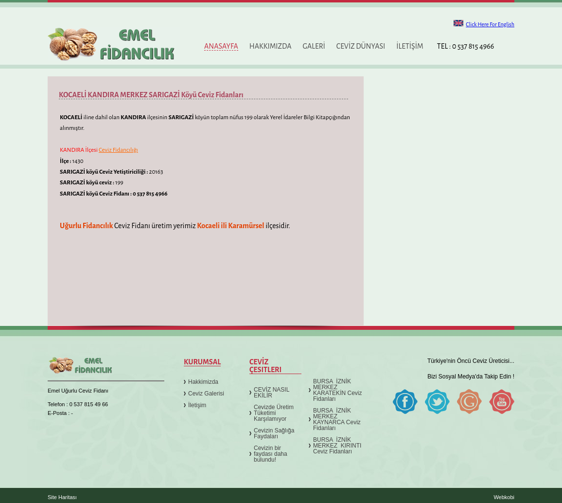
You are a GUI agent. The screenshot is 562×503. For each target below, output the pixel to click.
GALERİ (313, 46)
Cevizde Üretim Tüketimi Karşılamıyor (274, 413)
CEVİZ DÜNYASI (360, 46)
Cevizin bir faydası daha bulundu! (270, 454)
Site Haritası (62, 497)
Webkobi (503, 497)
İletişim (197, 405)
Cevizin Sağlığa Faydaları (274, 433)
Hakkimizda (203, 382)
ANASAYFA (221, 46)
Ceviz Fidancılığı (118, 150)
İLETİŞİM (409, 46)
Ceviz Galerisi (206, 393)
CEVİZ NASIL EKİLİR (271, 392)
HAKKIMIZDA (270, 46)
